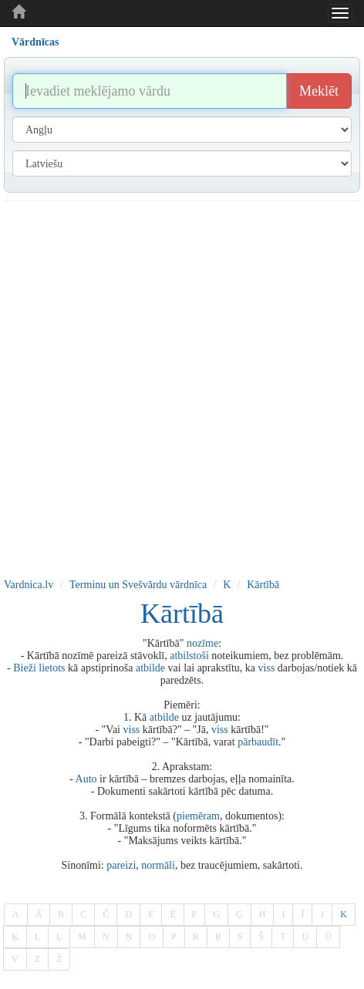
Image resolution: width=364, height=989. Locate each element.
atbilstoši (189, 655)
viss (266, 668)
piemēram (198, 816)
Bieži (24, 668)
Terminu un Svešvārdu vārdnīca (138, 584)
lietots (52, 668)
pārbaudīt (258, 742)
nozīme (202, 643)
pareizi (121, 865)
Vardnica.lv (28, 584)
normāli (158, 865)
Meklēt (319, 91)
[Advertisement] (178, 387)
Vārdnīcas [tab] (35, 42)
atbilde (150, 668)
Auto (86, 779)
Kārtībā (263, 584)
